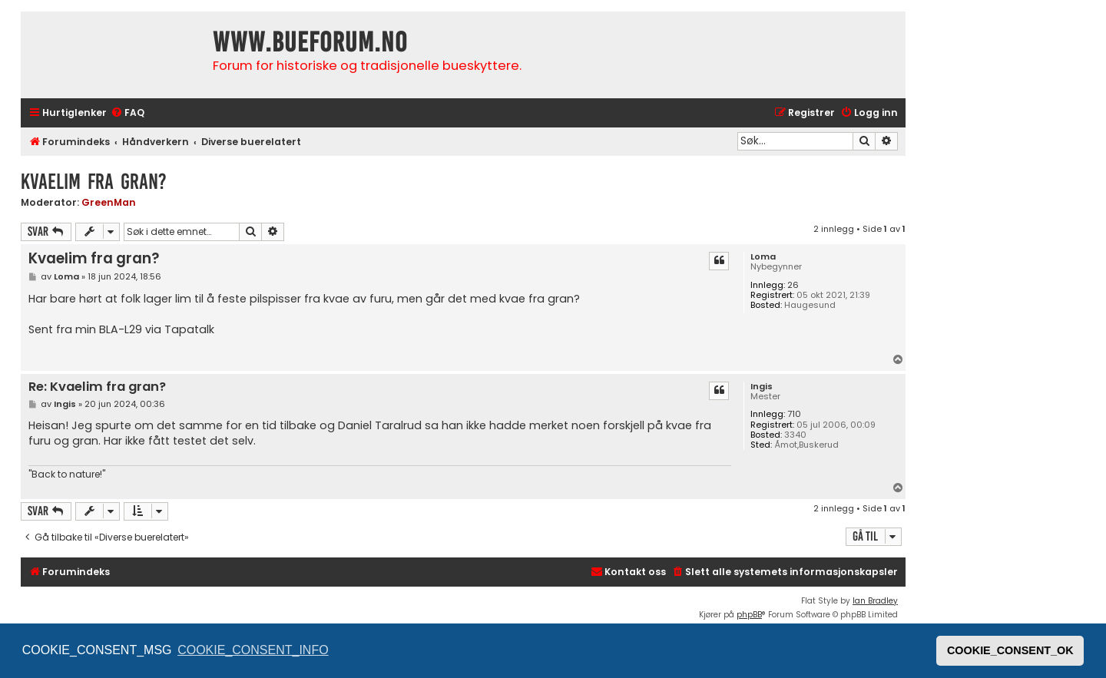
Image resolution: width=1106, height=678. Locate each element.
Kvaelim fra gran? (94, 181)
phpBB (749, 614)
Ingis (761, 387)
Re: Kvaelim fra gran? (97, 387)
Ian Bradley (875, 601)
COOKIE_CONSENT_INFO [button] (252, 650)
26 (793, 285)
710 (794, 414)
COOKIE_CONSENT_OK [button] (1010, 650)
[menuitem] (127, 113)
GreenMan (108, 202)
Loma (763, 257)
